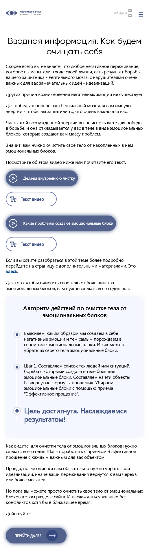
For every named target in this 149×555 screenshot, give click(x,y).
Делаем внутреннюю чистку (49, 178)
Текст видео (32, 199)
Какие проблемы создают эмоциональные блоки (68, 223)
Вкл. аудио (120, 13)
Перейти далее (27, 535)
